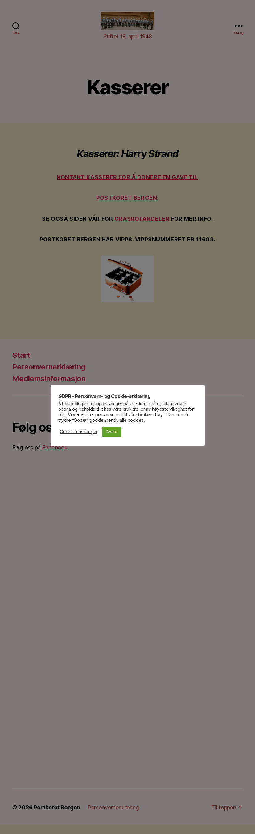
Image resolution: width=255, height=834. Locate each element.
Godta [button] (111, 431)
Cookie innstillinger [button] (79, 431)
